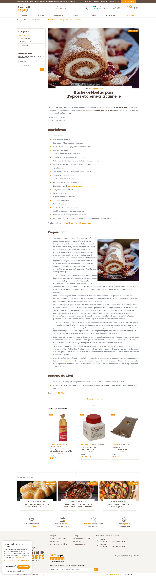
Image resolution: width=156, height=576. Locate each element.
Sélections (88, 1)
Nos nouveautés (78, 541)
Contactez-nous (128, 1)
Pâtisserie (40, 15)
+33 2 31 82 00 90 (128, 574)
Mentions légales (22, 574)
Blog (118, 1)
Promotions (130, 15)
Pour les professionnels (58, 538)
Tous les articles (24, 35)
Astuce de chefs (24, 42)
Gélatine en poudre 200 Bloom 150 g (93, 448)
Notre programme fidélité (59, 544)
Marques (96, 1)
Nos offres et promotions (81, 538)
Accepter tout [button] (23, 567)
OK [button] (42, 69)
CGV (42, 574)
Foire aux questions (56, 547)
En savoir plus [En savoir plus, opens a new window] (20, 557)
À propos (53, 536)
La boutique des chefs (26, 38)
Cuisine (24, 15)
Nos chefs (104, 1)
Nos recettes (36, 20)
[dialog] (17, 557)
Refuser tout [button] (10, 567)
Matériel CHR (111, 15)
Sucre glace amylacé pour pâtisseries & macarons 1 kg (62, 450)
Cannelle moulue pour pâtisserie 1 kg (125, 448)
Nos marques (54, 541)
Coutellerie (92, 15)
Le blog (75, 536)
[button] (94, 399)
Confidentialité (33, 574)
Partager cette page (94, 399)
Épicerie (75, 15)
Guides (112, 1)
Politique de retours (79, 544)
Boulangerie (58, 15)
